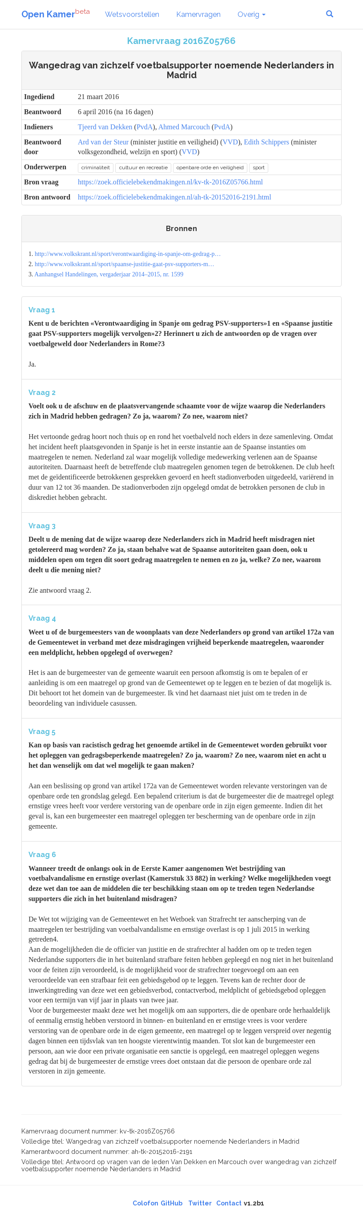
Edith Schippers (266, 142)
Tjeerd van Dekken (105, 127)
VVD (230, 142)
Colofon (145, 1203)
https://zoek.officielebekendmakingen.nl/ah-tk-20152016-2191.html (174, 197)
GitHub (171, 1203)
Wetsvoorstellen (132, 14)
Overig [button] (252, 14)
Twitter (200, 1203)
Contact (229, 1203)
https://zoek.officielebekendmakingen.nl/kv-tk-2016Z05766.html (170, 182)
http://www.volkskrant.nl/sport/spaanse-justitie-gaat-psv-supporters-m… (124, 264)
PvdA (145, 127)
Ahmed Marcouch (184, 127)
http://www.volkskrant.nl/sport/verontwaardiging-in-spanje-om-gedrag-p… (128, 254)
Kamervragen (198, 14)
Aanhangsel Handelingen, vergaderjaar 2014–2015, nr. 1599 (108, 274)
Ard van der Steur (103, 142)
